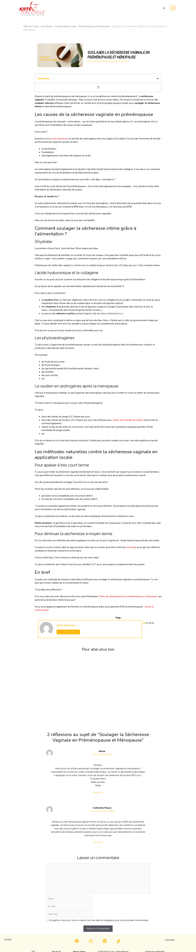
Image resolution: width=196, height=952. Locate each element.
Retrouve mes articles (68, 632)
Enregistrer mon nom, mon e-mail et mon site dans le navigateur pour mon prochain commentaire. (99, 920)
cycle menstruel (59, 138)
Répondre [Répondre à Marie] (98, 792)
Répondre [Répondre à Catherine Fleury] (98, 842)
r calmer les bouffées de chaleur (127, 420)
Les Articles (46, 26)
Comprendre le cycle (65, 26)
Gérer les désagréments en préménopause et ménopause (128, 596)
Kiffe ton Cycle (30, 26)
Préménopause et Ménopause (94, 26)
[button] (164, 8)
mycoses (130, 547)
